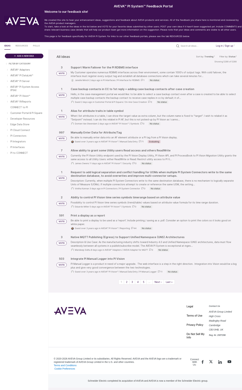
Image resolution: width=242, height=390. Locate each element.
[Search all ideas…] (196, 46)
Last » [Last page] (169, 282)
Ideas (7, 45)
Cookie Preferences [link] (64, 368)
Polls (36, 45)
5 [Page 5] (143, 282)
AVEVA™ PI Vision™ (120, 123)
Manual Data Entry (129, 141)
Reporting (125, 228)
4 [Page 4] (138, 282)
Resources (21, 45)
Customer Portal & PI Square (109, 102)
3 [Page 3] (132, 282)
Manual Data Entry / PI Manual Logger (138, 271)
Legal (190, 306)
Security (127, 163)
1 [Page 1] (121, 282)
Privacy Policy (195, 324)
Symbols (134, 123)
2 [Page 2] (126, 282)
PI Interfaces (109, 80)
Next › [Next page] (158, 282)
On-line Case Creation (136, 102)
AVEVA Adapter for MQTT (135, 250)
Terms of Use (194, 315)
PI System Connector (129, 188)
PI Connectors (110, 188)
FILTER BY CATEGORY (18, 63)
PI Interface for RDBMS (128, 80)
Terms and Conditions (65, 365)
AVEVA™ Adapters (113, 250)
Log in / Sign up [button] (225, 45)
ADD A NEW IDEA (24, 56)
